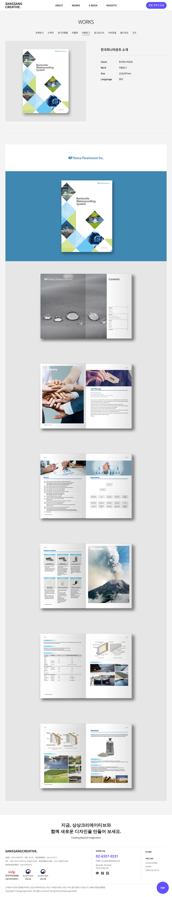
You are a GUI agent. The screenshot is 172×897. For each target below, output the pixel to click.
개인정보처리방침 (151, 863)
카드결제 (148, 852)
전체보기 (40, 32)
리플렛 (75, 32)
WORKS (76, 5)
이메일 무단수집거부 (152, 870)
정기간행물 (63, 32)
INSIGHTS (111, 5)
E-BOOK (93, 5)
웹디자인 (124, 32)
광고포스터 (99, 32)
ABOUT (59, 5)
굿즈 (134, 32)
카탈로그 (86, 32)
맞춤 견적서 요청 (156, 5)
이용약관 (148, 866)
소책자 (51, 32)
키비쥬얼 (112, 32)
